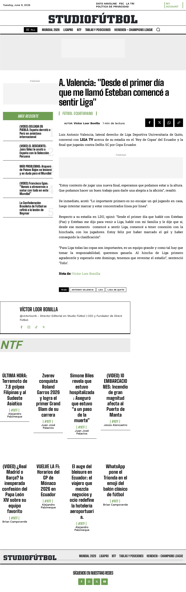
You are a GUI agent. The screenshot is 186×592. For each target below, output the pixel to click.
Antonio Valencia (83, 290)
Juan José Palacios (48, 426)
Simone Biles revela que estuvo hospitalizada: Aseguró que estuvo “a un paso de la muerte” (82, 398)
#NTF (14, 410)
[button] (158, 29)
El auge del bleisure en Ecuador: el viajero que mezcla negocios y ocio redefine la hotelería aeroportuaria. (82, 492)
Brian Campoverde (14, 521)
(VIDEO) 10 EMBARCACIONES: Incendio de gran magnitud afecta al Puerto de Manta (115, 395)
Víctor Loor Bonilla (87, 123)
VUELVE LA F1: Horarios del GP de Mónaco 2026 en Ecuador (48, 480)
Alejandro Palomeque (14, 415)
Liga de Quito (116, 290)
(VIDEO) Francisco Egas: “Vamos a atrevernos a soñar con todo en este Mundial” (34, 188)
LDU (100, 290)
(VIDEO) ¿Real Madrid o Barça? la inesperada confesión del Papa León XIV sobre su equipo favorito (14, 489)
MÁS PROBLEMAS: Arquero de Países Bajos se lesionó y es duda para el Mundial (36, 169)
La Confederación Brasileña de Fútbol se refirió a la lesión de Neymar (33, 208)
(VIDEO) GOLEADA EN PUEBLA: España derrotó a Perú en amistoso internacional (35, 131)
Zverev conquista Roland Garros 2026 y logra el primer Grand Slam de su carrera (48, 395)
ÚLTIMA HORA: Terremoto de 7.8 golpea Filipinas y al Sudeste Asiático (14, 389)
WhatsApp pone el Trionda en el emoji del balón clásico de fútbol (115, 480)
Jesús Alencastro (115, 425)
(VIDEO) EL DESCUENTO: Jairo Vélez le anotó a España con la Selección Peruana (34, 151)
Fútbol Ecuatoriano (77, 113)
